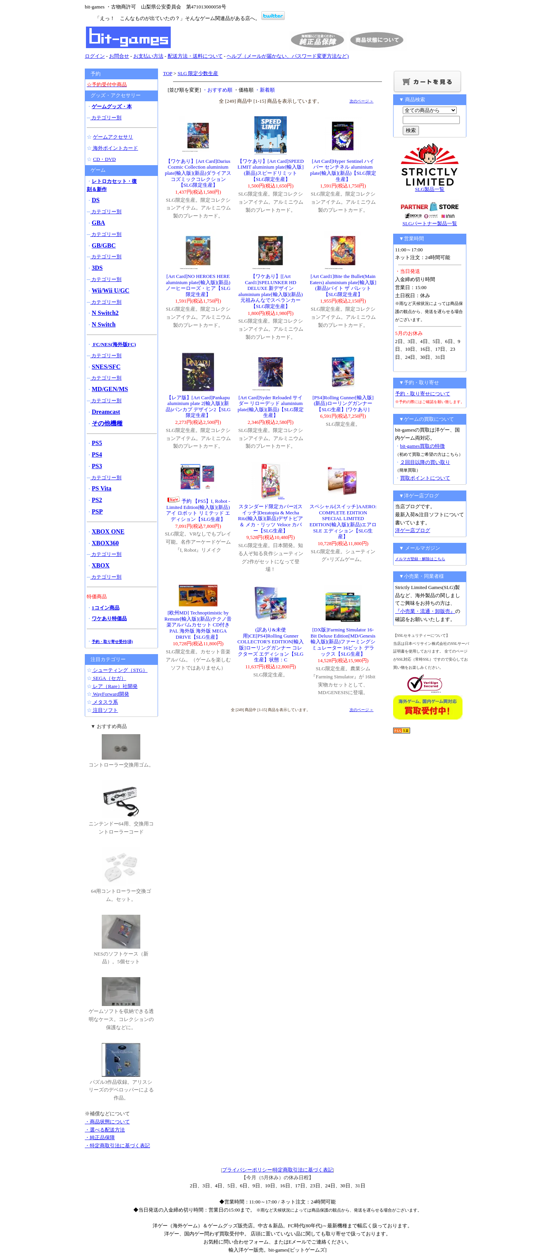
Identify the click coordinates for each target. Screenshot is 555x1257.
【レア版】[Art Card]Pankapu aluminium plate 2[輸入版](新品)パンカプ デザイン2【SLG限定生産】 (198, 406)
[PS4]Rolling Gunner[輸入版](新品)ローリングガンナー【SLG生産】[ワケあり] (343, 403)
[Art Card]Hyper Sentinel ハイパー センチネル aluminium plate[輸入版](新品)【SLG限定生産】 (343, 170)
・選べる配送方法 (105, 1130)
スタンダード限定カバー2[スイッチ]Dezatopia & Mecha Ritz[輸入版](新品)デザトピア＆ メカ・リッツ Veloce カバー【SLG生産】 (270, 518)
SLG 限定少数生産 (198, 73)
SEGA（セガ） (109, 678)
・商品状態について (107, 1122)
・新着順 (265, 90)
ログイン (95, 56)
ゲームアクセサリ (113, 137)
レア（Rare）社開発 (115, 686)
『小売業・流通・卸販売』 (425, 611)
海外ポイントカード (115, 148)
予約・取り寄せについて (422, 394)
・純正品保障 (100, 1137)
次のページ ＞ (362, 101)
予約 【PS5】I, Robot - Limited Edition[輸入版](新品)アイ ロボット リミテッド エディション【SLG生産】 (198, 510)
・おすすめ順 (217, 90)
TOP (167, 73)
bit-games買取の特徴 (422, 446)
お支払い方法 (148, 56)
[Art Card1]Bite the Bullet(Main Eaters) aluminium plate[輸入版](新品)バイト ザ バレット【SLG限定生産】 (343, 285)
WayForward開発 (110, 694)
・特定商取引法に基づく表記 (117, 1145)
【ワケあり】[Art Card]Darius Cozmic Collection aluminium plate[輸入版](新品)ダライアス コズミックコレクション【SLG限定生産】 (198, 173)
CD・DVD (104, 159)
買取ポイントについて (425, 478)
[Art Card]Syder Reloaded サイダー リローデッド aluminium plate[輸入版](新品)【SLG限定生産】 (270, 406)
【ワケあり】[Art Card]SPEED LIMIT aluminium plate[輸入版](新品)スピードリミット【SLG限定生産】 (270, 170)
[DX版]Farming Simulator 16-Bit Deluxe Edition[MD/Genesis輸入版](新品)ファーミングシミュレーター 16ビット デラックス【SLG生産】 (343, 641)
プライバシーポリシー (247, 1170)
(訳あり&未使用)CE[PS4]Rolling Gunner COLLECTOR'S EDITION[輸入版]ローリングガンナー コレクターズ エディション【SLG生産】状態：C (270, 645)
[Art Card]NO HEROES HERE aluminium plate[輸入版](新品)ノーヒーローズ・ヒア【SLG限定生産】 (198, 285)
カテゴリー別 (105, 118)
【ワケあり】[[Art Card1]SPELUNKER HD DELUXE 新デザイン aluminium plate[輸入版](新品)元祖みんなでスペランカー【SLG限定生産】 (270, 291)
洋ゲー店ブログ (412, 530)
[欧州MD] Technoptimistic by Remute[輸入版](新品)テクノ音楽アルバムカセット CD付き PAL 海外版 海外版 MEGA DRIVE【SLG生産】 (198, 624)
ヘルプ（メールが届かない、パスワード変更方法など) (287, 56)
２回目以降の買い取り (425, 462)
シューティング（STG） (120, 670)
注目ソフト (105, 710)
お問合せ (119, 56)
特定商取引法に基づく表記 (303, 1170)
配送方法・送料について (195, 56)
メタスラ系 (105, 702)
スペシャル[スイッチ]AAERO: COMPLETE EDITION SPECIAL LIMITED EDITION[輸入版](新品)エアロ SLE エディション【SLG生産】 (343, 521)
